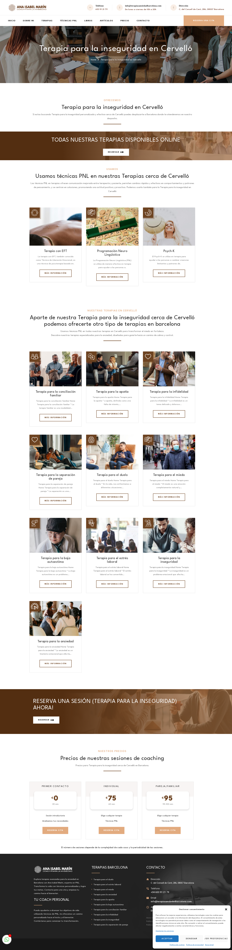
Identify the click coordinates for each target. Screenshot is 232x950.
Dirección (155, 879)
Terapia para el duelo (112, 475)
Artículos (106, 21)
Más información (55, 273)
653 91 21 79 (101, 9)
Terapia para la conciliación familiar (110, 910)
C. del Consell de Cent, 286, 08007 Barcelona (201, 9)
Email (153, 897)
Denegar (192, 939)
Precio (124, 21)
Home (93, 60)
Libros (88, 21)
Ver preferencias (216, 939)
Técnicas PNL (68, 21)
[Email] (147, 897)
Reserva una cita (204, 21)
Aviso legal (209, 945)
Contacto (143, 21)
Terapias (47, 21)
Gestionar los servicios (165, 931)
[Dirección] (147, 879)
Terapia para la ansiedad (56, 641)
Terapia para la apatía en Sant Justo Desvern (55, 944)
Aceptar (167, 939)
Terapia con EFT (55, 251)
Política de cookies (177, 945)
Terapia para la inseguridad (106, 920)
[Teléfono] (147, 888)
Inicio (11, 21)
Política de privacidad (195, 945)
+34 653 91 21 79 (160, 892)
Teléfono (155, 888)
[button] (226, 909)
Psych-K (169, 251)
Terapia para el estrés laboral (107, 884)
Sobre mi (28, 21)
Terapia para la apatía (112, 391)
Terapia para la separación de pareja (111, 925)
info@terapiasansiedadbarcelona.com (143, 6)
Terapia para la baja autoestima (109, 905)
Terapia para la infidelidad (169, 391)
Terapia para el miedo (169, 475)
